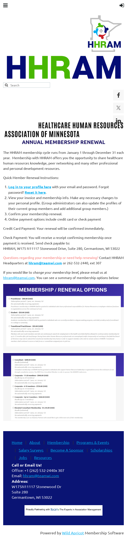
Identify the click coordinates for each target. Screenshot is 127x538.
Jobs (23, 457)
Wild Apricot (73, 533)
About (34, 442)
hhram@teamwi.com (19, 277)
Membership (58, 442)
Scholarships (101, 450)
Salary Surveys (31, 450)
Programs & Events (92, 442)
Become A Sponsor (67, 450)
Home (17, 442)
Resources (43, 457)
